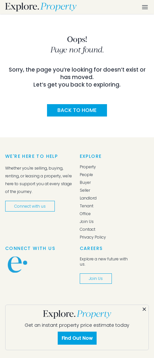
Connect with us (30, 206)
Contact (87, 229)
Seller (85, 190)
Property (88, 167)
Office (85, 213)
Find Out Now (77, 338)
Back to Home (77, 110)
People (86, 174)
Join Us (87, 221)
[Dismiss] (144, 309)
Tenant (86, 206)
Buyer (85, 182)
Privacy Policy (93, 237)
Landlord (88, 198)
